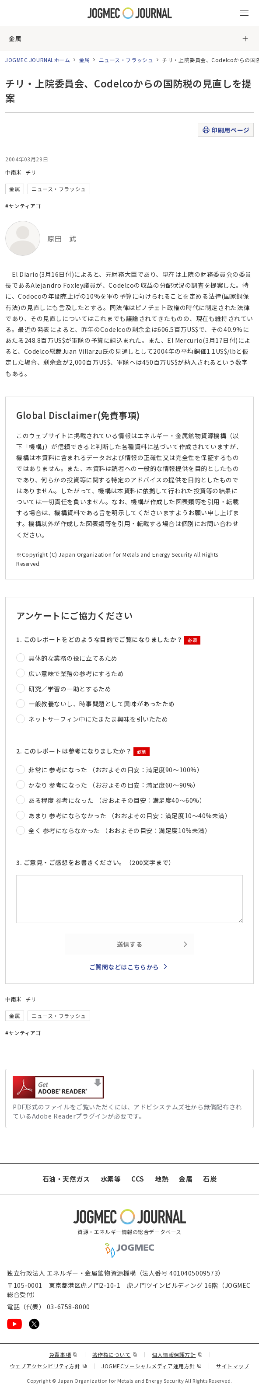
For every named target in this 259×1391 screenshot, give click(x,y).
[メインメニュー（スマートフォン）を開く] (244, 13)
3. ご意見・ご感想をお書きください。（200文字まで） (95, 862)
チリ (30, 172)
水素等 (111, 1178)
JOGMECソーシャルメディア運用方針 (152, 1366)
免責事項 (63, 1354)
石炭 (210, 1178)
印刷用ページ (225, 130)
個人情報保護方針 (177, 1354)
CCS (137, 1178)
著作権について (114, 1354)
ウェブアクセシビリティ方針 (48, 1366)
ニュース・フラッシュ (126, 59)
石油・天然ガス (66, 1178)
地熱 (161, 1178)
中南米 (13, 172)
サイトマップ (232, 1366)
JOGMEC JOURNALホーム (37, 59)
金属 (15, 38)
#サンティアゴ (23, 205)
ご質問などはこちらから (124, 966)
